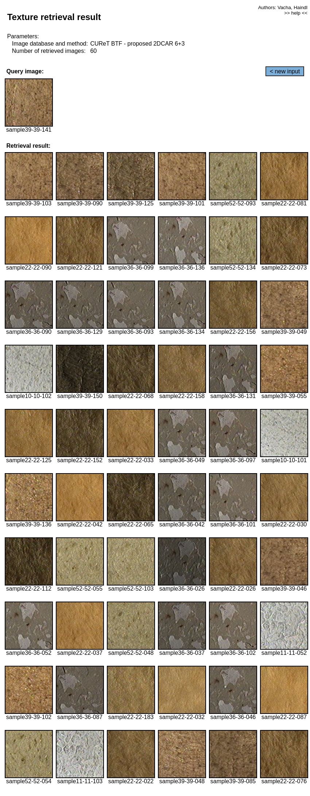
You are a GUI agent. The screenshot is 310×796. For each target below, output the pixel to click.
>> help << (295, 13)
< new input (285, 71)
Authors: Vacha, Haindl (282, 7)
